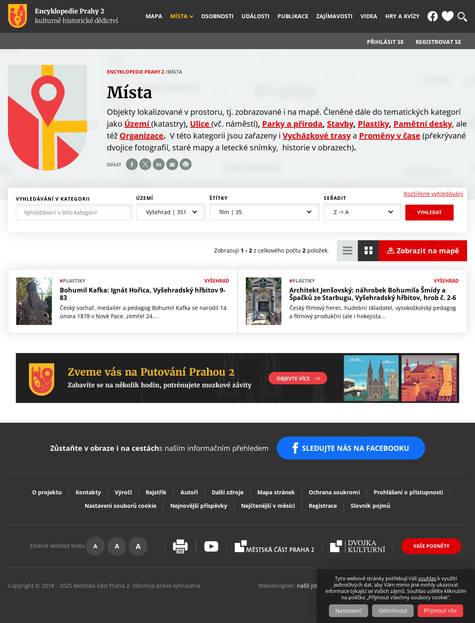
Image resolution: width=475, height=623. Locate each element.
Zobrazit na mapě (428, 250)
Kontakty (88, 492)
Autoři (189, 492)
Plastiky (373, 123)
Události (255, 16)
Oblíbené (448, 16)
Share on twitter (145, 164)
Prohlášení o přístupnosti (408, 492)
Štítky (218, 198)
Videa (369, 16)
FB (433, 16)
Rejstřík (156, 492)
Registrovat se (438, 42)
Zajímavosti (334, 16)
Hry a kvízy (402, 16)
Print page (186, 164)
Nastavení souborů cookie (120, 505)
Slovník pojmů (370, 505)
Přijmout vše (440, 610)
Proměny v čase (389, 135)
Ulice (200, 123)
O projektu (47, 492)
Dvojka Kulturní (357, 546)
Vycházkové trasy (317, 135)
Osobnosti (217, 16)
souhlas (427, 578)
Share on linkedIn (159, 164)
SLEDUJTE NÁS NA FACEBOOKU (355, 448)
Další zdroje (227, 492)
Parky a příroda (292, 123)
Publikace (292, 16)
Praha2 (274, 546)
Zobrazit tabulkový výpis (347, 250)
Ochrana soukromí (334, 492)
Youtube (211, 546)
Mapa (154, 16)
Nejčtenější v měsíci (268, 505)
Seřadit (335, 198)
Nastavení (348, 610)
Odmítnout (392, 610)
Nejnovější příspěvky (198, 505)
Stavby (340, 123)
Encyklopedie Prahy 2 (135, 71)
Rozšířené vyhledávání (433, 194)
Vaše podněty (431, 546)
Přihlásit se (385, 42)
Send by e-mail (172, 164)
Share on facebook (132, 164)
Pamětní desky (422, 123)
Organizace (141, 135)
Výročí (123, 492)
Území (144, 198)
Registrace (323, 505)
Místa (179, 16)
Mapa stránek (276, 492)
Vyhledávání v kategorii (53, 199)
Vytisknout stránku (180, 546)
